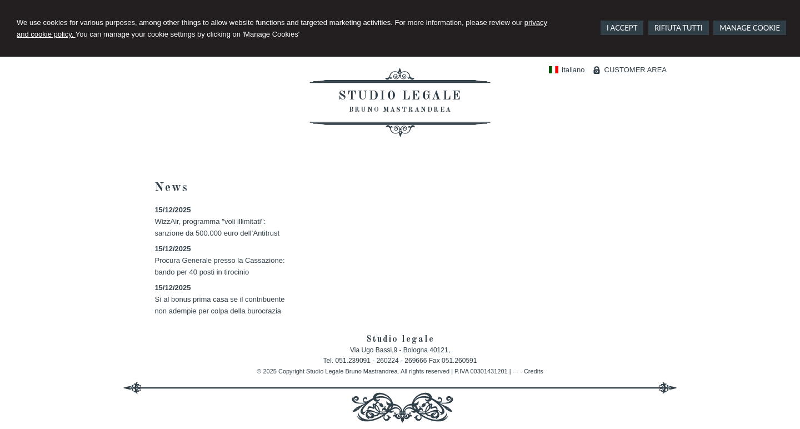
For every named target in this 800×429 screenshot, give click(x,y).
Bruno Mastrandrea (400, 110)
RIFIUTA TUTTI (678, 27)
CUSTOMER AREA (635, 70)
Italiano (566, 70)
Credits (533, 371)
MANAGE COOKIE (749, 27)
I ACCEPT (622, 27)
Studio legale (400, 96)
